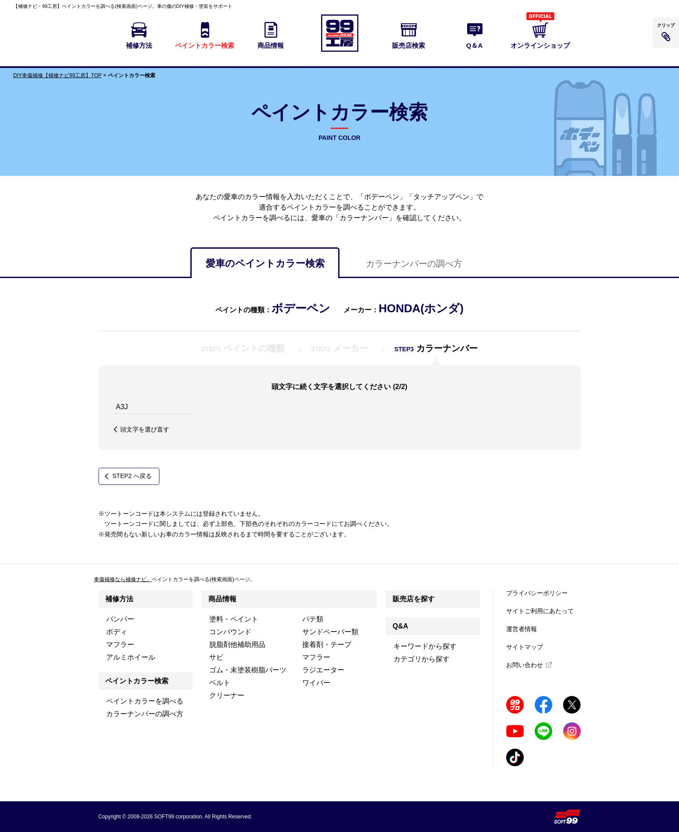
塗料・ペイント (233, 619)
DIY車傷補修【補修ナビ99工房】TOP (57, 75)
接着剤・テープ (326, 644)
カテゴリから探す (421, 659)
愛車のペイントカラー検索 (265, 263)
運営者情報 (521, 628)
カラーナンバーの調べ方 (414, 263)
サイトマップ (524, 646)
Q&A (400, 626)
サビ (216, 657)
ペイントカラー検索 (136, 681)
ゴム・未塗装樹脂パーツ (247, 670)
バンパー (120, 619)
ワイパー (316, 682)
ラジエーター (323, 670)
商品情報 (222, 599)
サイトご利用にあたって (540, 610)
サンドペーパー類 (330, 632)
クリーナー (226, 695)
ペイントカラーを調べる (144, 701)
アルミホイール (130, 657)
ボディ (116, 632)
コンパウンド (230, 632)
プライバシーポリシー (537, 592)
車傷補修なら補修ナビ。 (123, 579)
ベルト (219, 682)
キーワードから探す (425, 646)
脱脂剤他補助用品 (237, 644)
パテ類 (312, 619)
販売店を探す (414, 599)
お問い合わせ (524, 664)
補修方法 (119, 599)
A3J (122, 407)
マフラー (120, 644)
